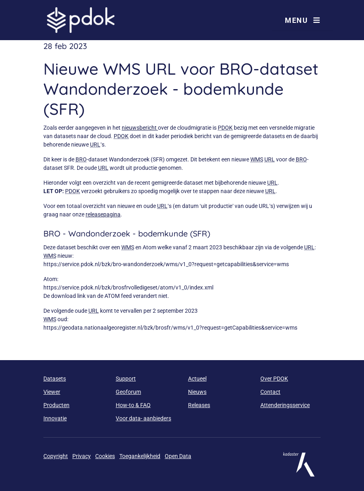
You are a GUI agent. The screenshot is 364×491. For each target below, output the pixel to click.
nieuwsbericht (140, 127)
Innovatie (55, 418)
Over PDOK (274, 378)
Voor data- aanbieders (143, 418)
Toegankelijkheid (139, 456)
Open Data (178, 456)
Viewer (51, 392)
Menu (302, 20)
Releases (199, 405)
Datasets (54, 378)
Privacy (81, 456)
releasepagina (103, 214)
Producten (56, 405)
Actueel (197, 378)
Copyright (55, 456)
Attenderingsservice (285, 405)
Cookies (105, 456)
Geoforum (128, 392)
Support (126, 378)
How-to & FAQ (133, 405)
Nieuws (197, 392)
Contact (270, 392)
